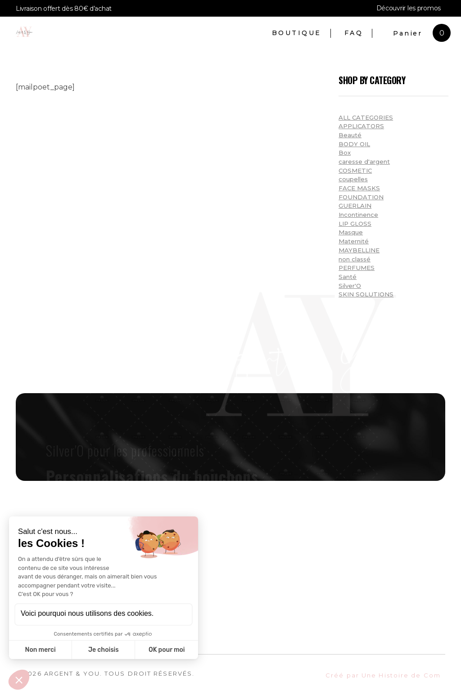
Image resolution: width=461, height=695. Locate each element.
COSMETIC (355, 170)
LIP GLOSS (355, 223)
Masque (351, 232)
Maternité (354, 241)
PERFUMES (357, 267)
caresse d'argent (364, 161)
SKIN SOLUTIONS (366, 294)
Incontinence (358, 214)
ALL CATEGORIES (366, 117)
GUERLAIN (355, 205)
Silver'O (350, 285)
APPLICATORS (361, 126)
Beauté (350, 135)
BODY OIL (354, 144)
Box (345, 152)
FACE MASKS (359, 188)
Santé (348, 276)
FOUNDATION (361, 197)
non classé (355, 259)
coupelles (353, 179)
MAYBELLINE (359, 250)
